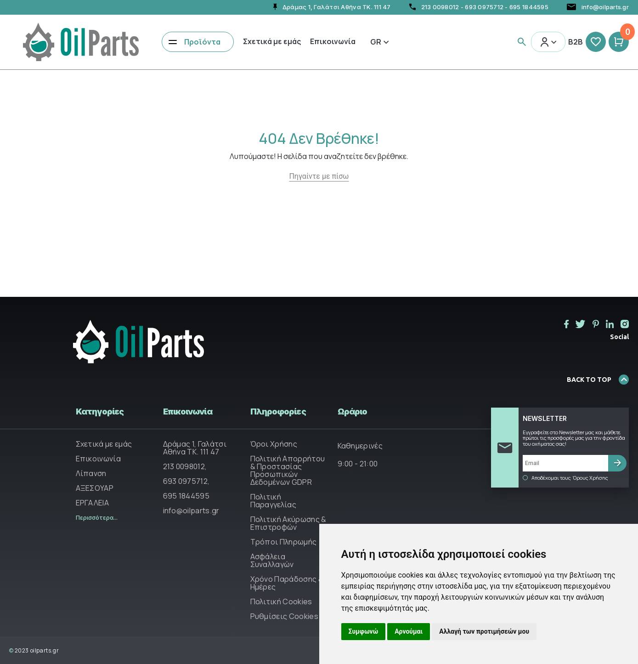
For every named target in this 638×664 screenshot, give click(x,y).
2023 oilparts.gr (34, 650)
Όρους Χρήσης (590, 478)
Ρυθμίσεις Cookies (284, 616)
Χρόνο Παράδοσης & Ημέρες (286, 583)
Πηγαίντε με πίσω (319, 176)
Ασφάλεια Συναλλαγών (272, 560)
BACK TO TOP (598, 380)
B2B (575, 42)
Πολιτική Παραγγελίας (273, 501)
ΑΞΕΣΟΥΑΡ (95, 488)
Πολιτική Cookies (281, 601)
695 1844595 (528, 7)
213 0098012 (440, 7)
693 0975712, (186, 481)
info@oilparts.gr (191, 510)
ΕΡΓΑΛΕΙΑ (92, 503)
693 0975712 (484, 7)
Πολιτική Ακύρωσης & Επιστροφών (288, 523)
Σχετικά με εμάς (272, 41)
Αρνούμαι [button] (409, 631)
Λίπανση (91, 473)
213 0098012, (185, 466)
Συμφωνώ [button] (363, 631)
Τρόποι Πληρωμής (283, 542)
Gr (379, 42)
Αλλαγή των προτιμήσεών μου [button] (484, 631)
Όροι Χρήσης (274, 444)
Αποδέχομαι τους (565, 478)
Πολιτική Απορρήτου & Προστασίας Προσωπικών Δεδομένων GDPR (287, 470)
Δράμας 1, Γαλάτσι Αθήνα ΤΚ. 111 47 (194, 448)
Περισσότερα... (97, 517)
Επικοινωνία (333, 41)
